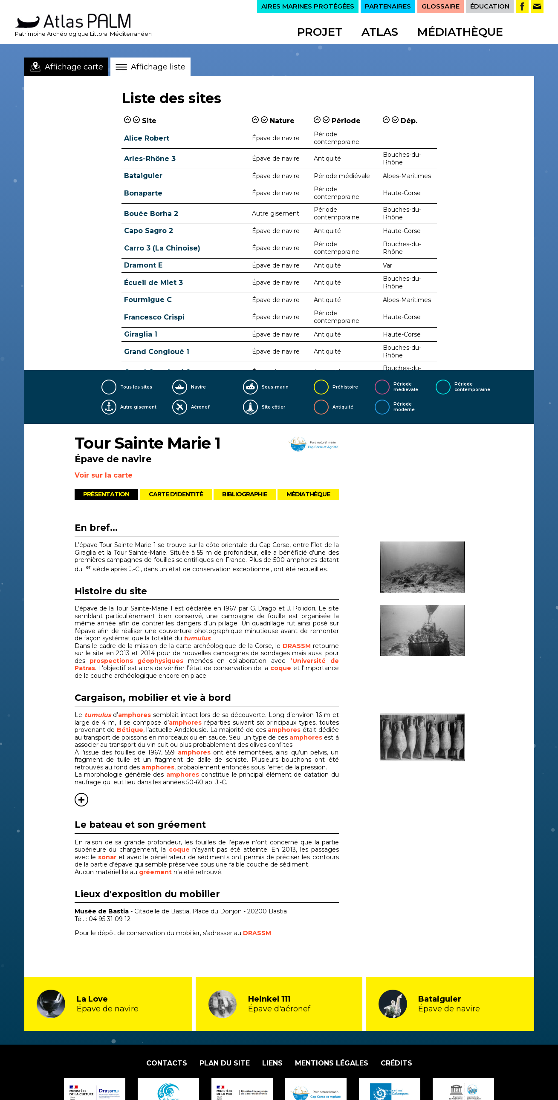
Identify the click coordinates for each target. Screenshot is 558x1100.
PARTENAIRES (388, 6)
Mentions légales (331, 1063)
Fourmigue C (148, 300)
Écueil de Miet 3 (153, 283)
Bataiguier (143, 176)
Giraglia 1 (140, 334)
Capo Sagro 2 (148, 231)
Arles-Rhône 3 (150, 159)
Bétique (130, 730)
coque (281, 668)
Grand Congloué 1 (156, 352)
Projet (319, 32)
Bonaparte (143, 193)
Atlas (379, 32)
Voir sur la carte (104, 475)
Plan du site (224, 1063)
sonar (108, 857)
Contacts (166, 1063)
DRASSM (297, 646)
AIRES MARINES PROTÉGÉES (307, 6)
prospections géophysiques (136, 661)
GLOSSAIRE (441, 6)
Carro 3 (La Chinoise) (162, 248)
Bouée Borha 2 (151, 214)
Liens (272, 1063)
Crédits (396, 1063)
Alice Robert (146, 138)
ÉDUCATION (489, 6)
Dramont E (143, 265)
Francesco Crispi (154, 317)
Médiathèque (460, 32)
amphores (134, 715)
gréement (156, 872)
